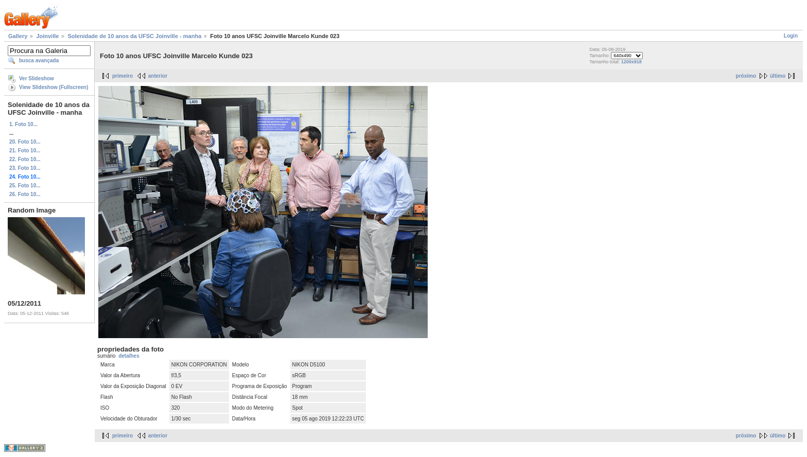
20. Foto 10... (25, 142)
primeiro (122, 76)
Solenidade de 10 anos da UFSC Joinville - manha (134, 36)
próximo (746, 76)
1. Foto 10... (23, 124)
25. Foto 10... (25, 185)
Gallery (17, 36)
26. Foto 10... (25, 194)
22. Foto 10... (25, 159)
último (777, 76)
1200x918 (631, 61)
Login (791, 36)
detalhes (128, 356)
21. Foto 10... (25, 150)
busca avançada (39, 60)
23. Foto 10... (25, 168)
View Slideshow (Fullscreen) (53, 87)
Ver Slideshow (36, 78)
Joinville (47, 36)
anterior (157, 76)
